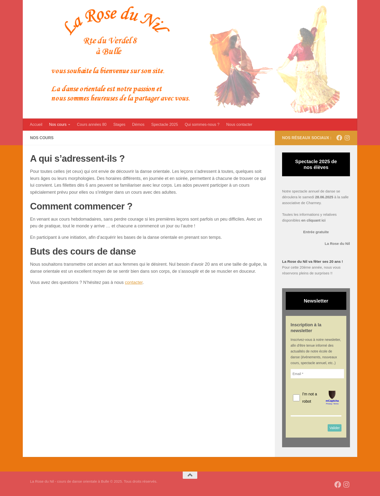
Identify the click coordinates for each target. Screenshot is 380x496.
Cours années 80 (92, 124)
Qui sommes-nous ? (202, 124)
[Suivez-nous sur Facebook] (339, 138)
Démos (138, 124)
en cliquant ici (313, 220)
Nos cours (58, 124)
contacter (133, 282)
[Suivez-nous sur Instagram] (347, 138)
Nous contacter (239, 124)
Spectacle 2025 (164, 124)
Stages (119, 124)
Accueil (36, 124)
